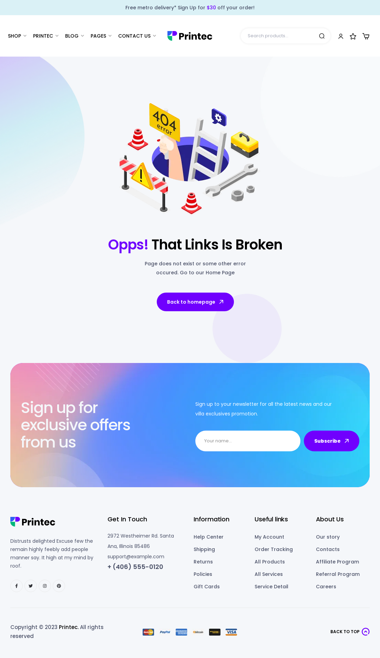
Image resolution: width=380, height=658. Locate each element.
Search (321, 35)
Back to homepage (196, 301)
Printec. (69, 627)
